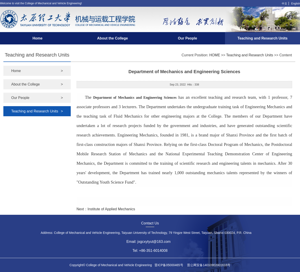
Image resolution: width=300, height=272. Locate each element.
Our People (187, 38)
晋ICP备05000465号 (168, 265)
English (295, 3)
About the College (112, 38)
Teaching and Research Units (263, 38)
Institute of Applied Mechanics (111, 209)
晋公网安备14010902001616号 (208, 265)
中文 (284, 3)
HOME (214, 55)
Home (37, 38)
